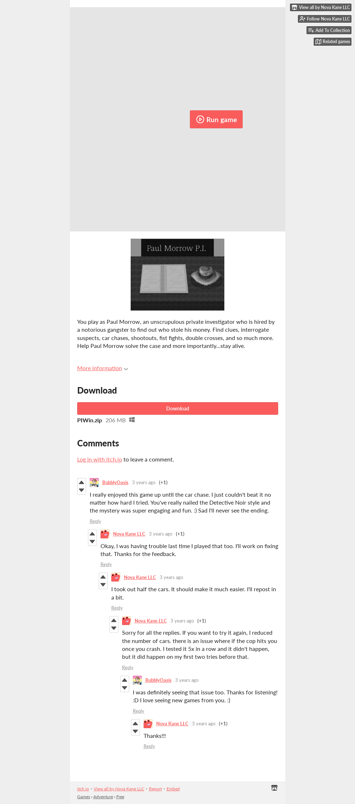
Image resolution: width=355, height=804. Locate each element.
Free (120, 796)
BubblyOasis (115, 482)
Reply (95, 521)
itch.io (83, 788)
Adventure (103, 796)
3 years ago (143, 482)
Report (155, 788)
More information (102, 367)
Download (177, 408)
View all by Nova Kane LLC (119, 788)
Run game (216, 119)
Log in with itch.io (99, 459)
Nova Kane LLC (129, 534)
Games (83, 796)
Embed (173, 788)
